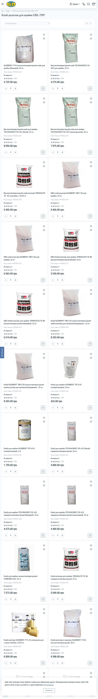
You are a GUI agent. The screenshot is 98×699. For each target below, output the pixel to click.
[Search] (88, 4)
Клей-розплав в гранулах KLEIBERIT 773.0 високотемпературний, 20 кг (68, 641)
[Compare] (44, 38)
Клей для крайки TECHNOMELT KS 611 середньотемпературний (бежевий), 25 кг (21, 514)
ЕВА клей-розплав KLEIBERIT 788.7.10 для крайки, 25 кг (68, 194)
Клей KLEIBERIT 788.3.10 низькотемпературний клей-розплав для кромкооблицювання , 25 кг (71, 322)
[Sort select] (27, 23)
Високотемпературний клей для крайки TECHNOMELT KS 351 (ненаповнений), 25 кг (69, 130)
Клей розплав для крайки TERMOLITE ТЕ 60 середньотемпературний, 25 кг (69, 577)
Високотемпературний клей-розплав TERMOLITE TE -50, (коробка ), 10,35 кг (24, 194)
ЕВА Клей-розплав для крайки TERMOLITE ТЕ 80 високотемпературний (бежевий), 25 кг (24, 322)
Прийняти (49, 690)
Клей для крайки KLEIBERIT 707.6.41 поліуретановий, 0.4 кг (66, 386)
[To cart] (43, 88)
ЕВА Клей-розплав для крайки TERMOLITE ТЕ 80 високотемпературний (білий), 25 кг (71, 258)
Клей (8, 11)
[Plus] (15, 88)
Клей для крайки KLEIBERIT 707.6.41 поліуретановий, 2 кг (19, 450)
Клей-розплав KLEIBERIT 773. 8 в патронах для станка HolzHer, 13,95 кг (23, 641)
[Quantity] (10, 88)
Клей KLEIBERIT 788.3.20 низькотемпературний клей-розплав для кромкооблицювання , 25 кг (24, 386)
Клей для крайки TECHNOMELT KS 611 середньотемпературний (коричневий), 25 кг (69, 514)
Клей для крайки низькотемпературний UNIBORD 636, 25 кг (20, 577)
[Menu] (3, 4)
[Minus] (6, 88)
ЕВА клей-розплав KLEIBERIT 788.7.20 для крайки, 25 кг (21, 258)
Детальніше (48, 685)
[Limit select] (88, 23)
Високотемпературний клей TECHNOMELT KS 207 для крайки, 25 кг (70, 67)
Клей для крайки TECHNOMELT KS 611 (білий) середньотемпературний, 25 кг (70, 450)
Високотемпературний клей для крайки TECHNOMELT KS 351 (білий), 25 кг (20, 130)
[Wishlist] (44, 35)
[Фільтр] (2, 352)
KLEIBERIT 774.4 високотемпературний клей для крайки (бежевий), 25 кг (24, 67)
